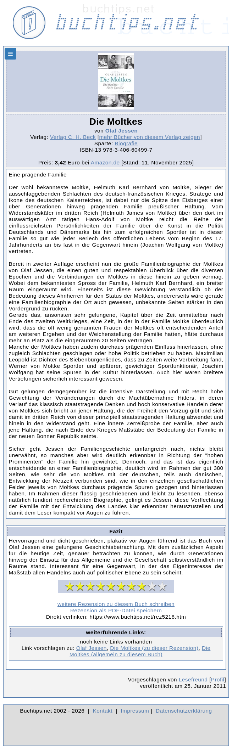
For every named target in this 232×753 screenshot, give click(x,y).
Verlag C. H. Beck (73, 137)
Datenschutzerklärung (184, 711)
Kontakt (102, 711)
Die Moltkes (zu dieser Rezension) (154, 648)
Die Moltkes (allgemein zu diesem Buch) (140, 651)
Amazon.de (105, 162)
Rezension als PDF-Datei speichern (116, 610)
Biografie (126, 143)
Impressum (135, 711)
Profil (218, 679)
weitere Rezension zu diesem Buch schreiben (116, 604)
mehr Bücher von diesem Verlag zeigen (149, 137)
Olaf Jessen (121, 131)
